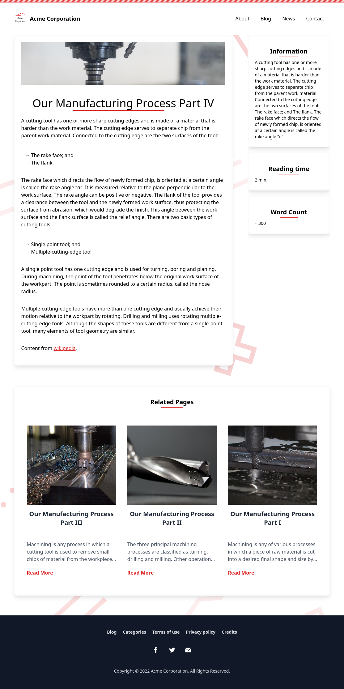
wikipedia (64, 348)
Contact (315, 18)
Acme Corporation (47, 18)
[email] (188, 650)
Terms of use (166, 632)
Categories (134, 632)
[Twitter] (172, 650)
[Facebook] (155, 650)
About (242, 18)
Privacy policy (200, 632)
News (288, 18)
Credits (229, 632)
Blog (266, 18)
